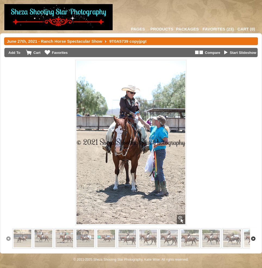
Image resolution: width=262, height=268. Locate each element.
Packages (187, 29)
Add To (14, 53)
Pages (138, 29)
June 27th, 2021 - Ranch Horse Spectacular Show (54, 41)
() (218, 29)
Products (161, 29)
